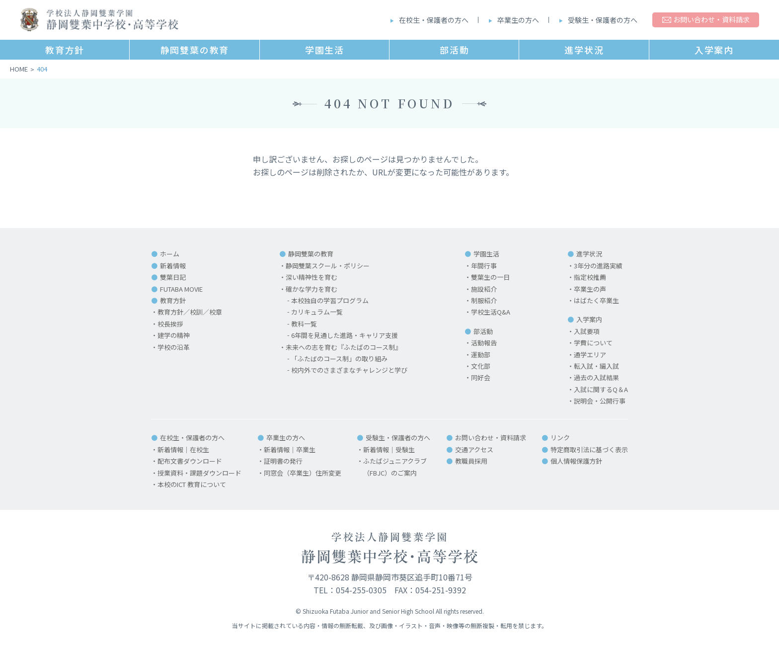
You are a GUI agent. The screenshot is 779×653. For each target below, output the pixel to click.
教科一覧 (304, 323)
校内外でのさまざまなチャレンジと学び (349, 370)
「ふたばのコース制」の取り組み (339, 358)
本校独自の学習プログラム (330, 300)
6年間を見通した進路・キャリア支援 (344, 335)
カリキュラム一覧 (317, 312)
